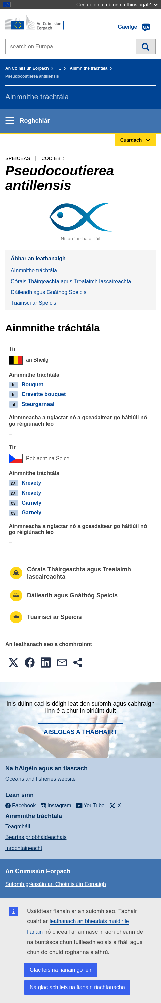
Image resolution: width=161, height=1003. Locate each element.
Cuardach (145, 46)
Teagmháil (17, 826)
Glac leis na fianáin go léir (60, 970)
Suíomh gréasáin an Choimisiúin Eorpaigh (55, 884)
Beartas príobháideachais (35, 837)
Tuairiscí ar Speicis (33, 303)
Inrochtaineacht (23, 848)
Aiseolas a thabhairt (81, 732)
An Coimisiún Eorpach (27, 68)
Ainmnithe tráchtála (88, 68)
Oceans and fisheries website (40, 779)
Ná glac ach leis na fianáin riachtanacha (77, 987)
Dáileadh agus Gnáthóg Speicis (48, 292)
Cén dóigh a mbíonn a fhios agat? (117, 4)
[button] (13, 662)
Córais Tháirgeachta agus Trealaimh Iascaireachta (71, 281)
